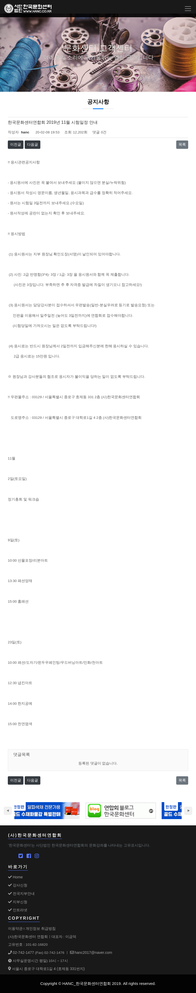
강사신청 (17, 885)
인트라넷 (17, 910)
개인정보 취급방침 (41, 928)
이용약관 (15, 928)
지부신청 (17, 902)
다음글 (32, 144)
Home (15, 877)
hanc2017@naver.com (91, 952)
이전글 (15, 144)
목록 (182, 144)
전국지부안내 (21, 893)
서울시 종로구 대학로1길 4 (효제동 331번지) (46, 969)
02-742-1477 (21, 952)
